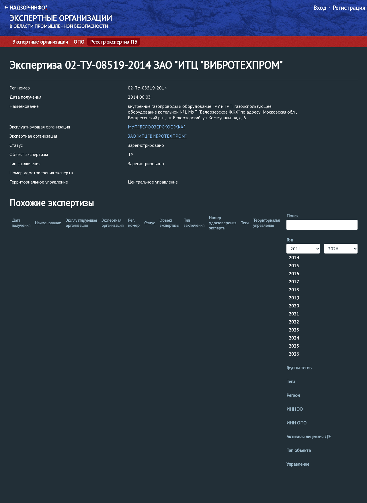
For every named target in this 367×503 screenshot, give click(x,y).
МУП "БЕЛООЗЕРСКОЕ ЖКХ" (156, 127)
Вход (319, 7)
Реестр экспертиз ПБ (113, 41)
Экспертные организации (40, 41)
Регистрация (349, 7)
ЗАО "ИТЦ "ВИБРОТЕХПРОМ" (157, 136)
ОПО (79, 41)
